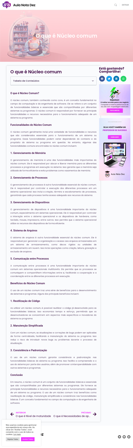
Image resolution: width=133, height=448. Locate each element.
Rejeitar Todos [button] (12, 439)
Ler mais (17, 434)
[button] (93, 81)
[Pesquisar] (115, 4)
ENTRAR (125, 5)
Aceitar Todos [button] (28, 439)
